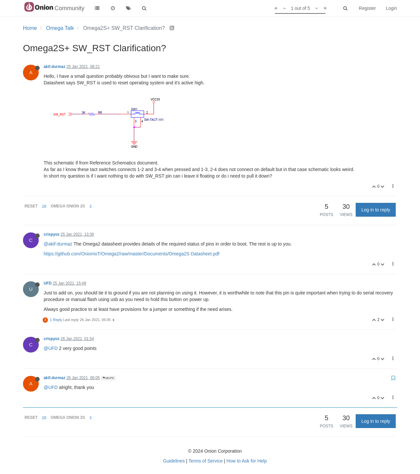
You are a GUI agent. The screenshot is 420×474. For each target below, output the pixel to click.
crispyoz (51, 234)
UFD (48, 283)
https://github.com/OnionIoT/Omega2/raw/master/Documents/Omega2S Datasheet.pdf (131, 253)
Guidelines (174, 460)
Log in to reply (375, 209)
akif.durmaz (54, 66)
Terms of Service (205, 460)
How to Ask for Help (246, 460)
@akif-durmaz (58, 244)
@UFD (51, 348)
